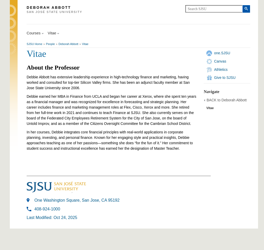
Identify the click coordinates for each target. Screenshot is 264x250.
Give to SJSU (225, 77)
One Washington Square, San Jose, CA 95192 (76, 200)
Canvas (220, 61)
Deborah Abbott (68, 44)
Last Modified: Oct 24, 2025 (52, 217)
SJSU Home (34, 44)
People (50, 44)
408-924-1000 (47, 209)
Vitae (85, 44)
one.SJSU (222, 53)
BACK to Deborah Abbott (227, 100)
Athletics (221, 69)
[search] (214, 8)
